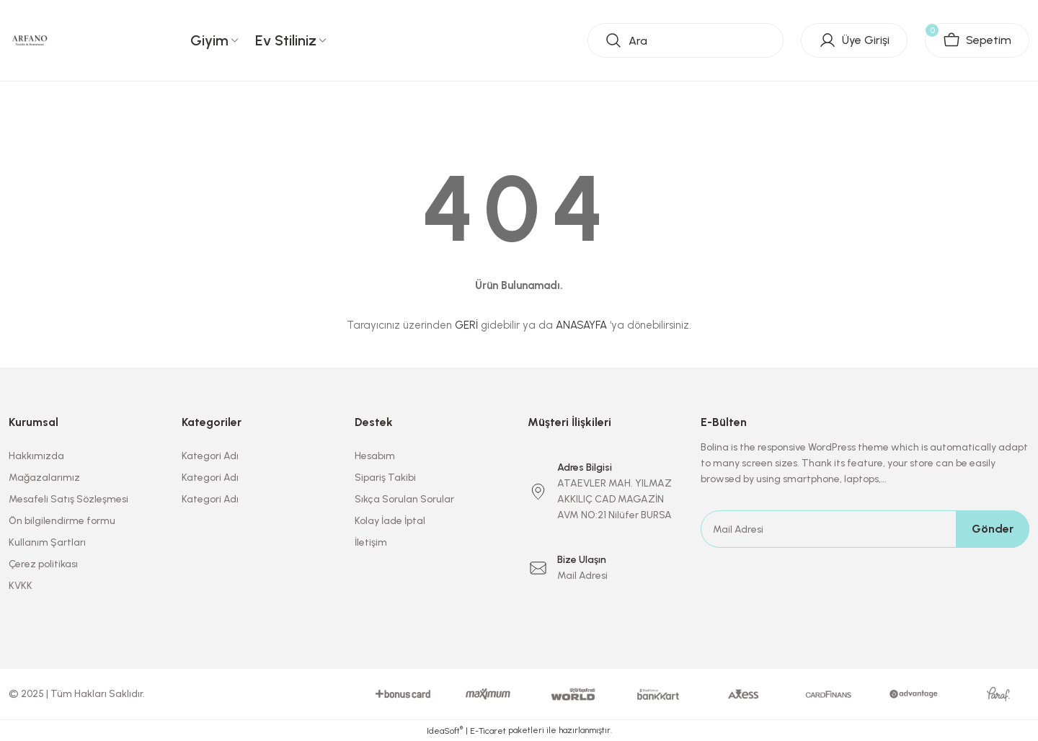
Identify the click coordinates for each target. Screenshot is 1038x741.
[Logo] (30, 40)
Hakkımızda (36, 456)
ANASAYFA (581, 325)
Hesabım (375, 456)
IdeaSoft (445, 730)
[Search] (685, 40)
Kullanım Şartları (47, 542)
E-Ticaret (488, 731)
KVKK (20, 586)
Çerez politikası (43, 564)
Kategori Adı (210, 456)
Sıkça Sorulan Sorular (404, 499)
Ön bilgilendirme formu (62, 521)
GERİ (466, 325)
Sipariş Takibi (385, 477)
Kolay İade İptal (390, 521)
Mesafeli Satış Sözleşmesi (68, 499)
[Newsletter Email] (865, 529)
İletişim (371, 542)
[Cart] (977, 40)
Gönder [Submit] (992, 529)
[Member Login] (854, 40)
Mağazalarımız (44, 477)
